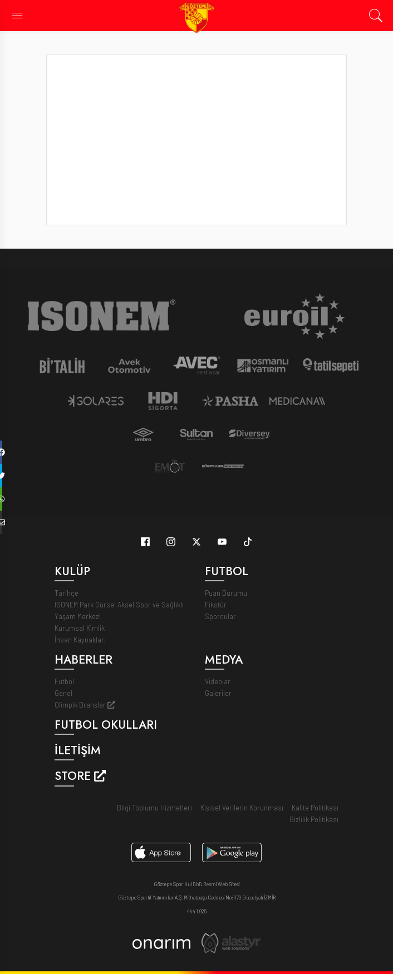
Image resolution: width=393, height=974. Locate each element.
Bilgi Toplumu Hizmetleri (154, 807)
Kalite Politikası (315, 807)
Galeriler (218, 693)
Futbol (64, 681)
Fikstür (216, 604)
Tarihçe (66, 592)
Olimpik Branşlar (85, 704)
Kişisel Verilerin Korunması (241, 807)
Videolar (217, 681)
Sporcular (220, 616)
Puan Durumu (226, 592)
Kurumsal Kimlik (80, 627)
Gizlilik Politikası (313, 819)
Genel (63, 693)
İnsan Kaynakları (80, 639)
